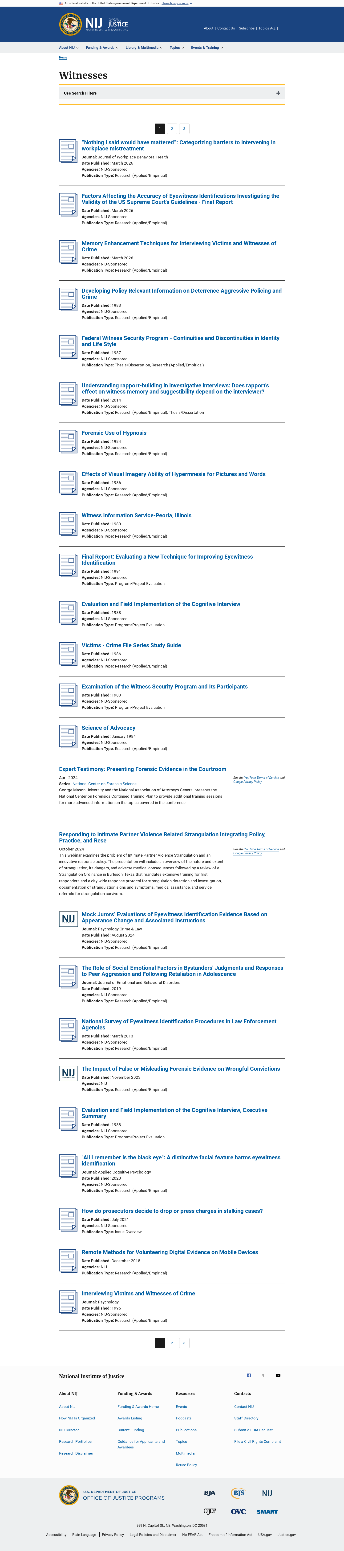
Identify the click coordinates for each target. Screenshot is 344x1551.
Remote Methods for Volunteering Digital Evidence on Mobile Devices (170, 1252)
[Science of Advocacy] (68, 747)
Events (181, 1406)
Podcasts (183, 1418)
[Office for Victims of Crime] (238, 1515)
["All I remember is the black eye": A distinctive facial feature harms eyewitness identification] (68, 1176)
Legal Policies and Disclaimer (153, 1535)
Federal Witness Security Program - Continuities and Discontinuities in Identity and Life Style (180, 341)
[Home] (107, 24)
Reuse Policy (186, 1465)
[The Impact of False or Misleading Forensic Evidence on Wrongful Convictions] (68, 1074)
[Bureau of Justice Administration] (209, 1496)
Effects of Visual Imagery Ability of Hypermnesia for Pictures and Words (174, 474)
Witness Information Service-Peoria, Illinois (136, 515)
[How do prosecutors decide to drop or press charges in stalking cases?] (68, 1230)
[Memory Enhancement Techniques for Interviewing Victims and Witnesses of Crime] (68, 262)
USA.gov (265, 1535)
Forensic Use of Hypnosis (114, 433)
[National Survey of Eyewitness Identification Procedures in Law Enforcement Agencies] (68, 1040)
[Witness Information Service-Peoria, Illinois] (68, 534)
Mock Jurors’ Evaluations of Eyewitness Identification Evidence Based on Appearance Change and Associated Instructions (174, 917)
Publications (186, 1430)
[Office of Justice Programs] (70, 24)
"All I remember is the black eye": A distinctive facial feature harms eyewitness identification (181, 1160)
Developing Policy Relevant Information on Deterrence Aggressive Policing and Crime (182, 293)
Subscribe (247, 28)
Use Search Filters (80, 93)
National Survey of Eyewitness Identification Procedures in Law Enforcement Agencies (179, 1024)
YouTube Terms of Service (261, 778)
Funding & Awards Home (138, 1406)
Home (63, 57)
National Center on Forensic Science (105, 783)
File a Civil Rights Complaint (257, 1441)
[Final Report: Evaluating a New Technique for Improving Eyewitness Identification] (68, 575)
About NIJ (67, 1406)
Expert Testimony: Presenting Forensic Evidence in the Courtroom (143, 769)
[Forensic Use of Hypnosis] (68, 452)
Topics (181, 1441)
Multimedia (185, 1453)
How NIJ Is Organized (77, 1418)
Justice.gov (287, 1535)
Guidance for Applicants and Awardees (141, 1444)
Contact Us (226, 28)
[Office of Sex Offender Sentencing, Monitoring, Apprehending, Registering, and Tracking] (267, 1515)
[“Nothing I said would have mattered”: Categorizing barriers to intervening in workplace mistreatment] (68, 161)
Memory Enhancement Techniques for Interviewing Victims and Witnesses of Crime (179, 246)
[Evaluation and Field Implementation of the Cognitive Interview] (68, 623)
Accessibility (56, 1535)
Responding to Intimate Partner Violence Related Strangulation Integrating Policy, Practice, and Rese (162, 837)
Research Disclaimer (76, 1453)
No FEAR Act (192, 1535)
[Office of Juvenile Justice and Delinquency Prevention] (210, 1516)
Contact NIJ (244, 1406)
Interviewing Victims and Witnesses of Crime (138, 1293)
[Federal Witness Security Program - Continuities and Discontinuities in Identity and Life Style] (68, 357)
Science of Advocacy (108, 728)
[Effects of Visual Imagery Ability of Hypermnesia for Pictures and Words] (68, 493)
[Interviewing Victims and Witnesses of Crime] (68, 1312)
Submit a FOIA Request (253, 1430)
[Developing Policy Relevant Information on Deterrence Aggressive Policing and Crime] (68, 309)
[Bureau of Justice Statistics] (238, 1499)
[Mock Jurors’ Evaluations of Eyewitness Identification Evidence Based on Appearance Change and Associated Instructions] (68, 920)
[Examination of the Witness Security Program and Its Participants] (68, 705)
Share (285, 31)
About (208, 28)
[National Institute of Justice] (267, 1497)
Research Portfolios (75, 1441)
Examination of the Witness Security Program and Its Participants (165, 686)
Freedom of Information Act (230, 1535)
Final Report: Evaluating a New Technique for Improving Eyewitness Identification (167, 559)
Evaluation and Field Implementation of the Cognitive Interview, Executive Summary (174, 1113)
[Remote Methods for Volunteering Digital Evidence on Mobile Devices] (68, 1271)
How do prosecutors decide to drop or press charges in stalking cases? (172, 1211)
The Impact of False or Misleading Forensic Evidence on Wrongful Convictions (181, 1069)
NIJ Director (69, 1430)
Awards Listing (129, 1418)
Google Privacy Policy (247, 782)
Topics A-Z (267, 28)
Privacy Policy (113, 1535)
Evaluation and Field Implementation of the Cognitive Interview (161, 604)
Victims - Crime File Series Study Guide (131, 645)
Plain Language (84, 1535)
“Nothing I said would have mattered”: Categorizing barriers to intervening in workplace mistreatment (178, 145)
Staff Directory (246, 1418)
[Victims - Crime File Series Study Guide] (68, 664)
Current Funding (130, 1430)
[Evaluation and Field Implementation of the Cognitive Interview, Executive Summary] (68, 1129)
